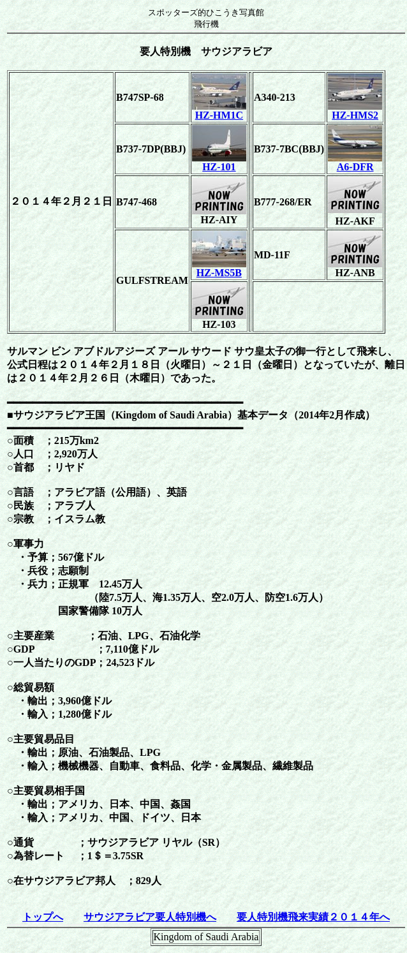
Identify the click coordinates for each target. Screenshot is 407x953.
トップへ (42, 917)
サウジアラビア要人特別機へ (150, 917)
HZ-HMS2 (355, 111)
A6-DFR (355, 162)
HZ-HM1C (219, 111)
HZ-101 (219, 162)
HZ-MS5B (219, 268)
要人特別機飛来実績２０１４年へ (313, 917)
